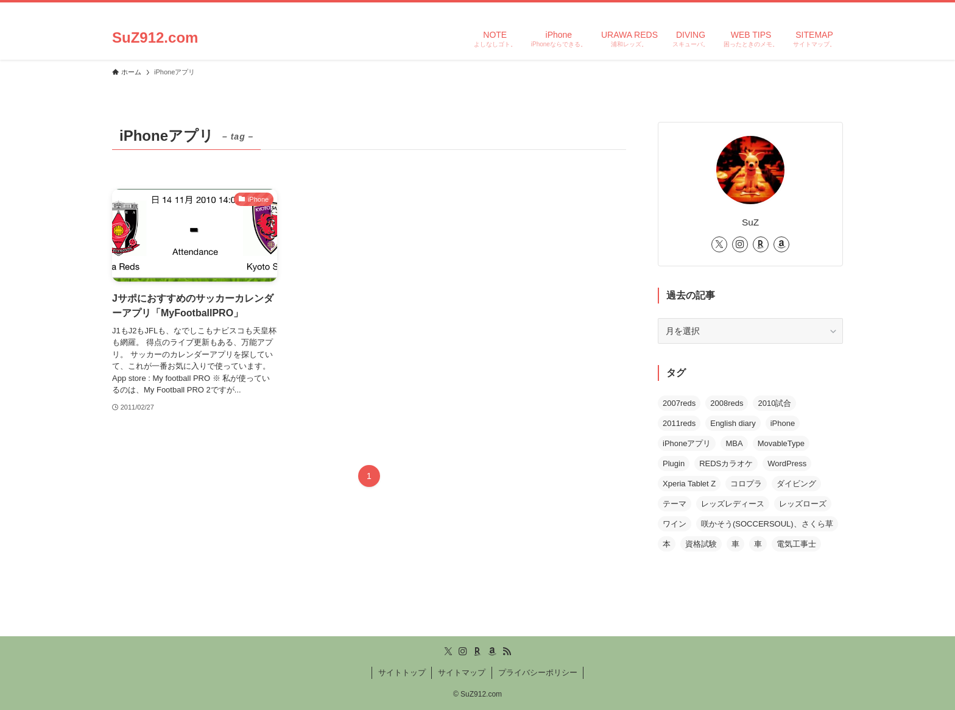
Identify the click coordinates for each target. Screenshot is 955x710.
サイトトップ (402, 672)
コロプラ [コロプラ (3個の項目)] (746, 483)
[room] (787, 9)
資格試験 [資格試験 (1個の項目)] (701, 543)
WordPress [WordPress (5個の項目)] (786, 463)
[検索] (835, 9)
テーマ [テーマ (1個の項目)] (674, 503)
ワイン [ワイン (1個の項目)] (674, 523)
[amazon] (803, 9)
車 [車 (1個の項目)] (735, 543)
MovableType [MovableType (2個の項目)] (781, 443)
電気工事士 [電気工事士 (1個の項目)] (796, 543)
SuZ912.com (155, 37)
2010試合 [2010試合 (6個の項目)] (774, 403)
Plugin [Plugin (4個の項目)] (674, 463)
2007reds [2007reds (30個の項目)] (679, 403)
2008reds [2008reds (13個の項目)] (726, 403)
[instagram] (772, 9)
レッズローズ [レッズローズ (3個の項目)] (802, 503)
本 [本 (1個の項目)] (667, 543)
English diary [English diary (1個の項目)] (732, 423)
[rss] (819, 9)
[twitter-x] (756, 9)
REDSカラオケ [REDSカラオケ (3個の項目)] (726, 463)
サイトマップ (461, 672)
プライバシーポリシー (537, 672)
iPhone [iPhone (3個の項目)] (782, 423)
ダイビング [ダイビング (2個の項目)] (796, 483)
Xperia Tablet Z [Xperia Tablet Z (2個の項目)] (689, 483)
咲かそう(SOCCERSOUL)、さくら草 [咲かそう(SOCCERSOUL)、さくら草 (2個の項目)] (767, 523)
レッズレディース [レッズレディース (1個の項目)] (732, 503)
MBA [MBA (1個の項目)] (733, 443)
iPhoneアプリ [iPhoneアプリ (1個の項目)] (687, 443)
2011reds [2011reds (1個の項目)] (679, 423)
